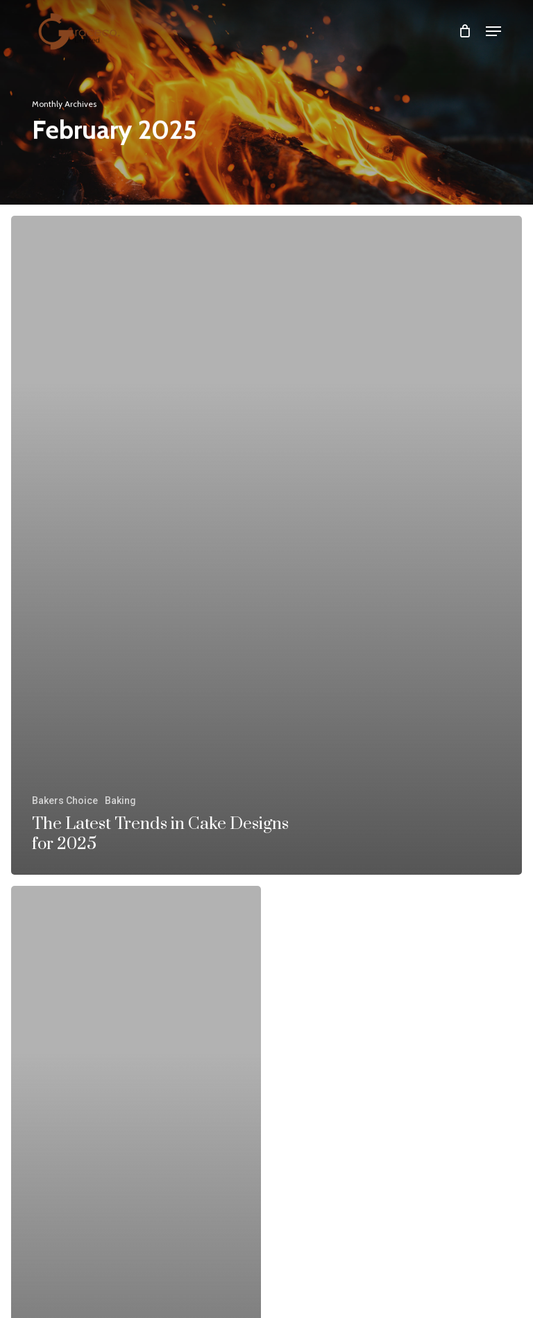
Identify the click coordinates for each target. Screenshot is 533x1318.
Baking (120, 800)
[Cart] (465, 30)
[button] (493, 31)
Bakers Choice (65, 800)
